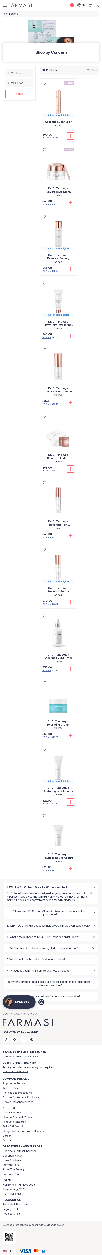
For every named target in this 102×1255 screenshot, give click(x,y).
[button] (19, 94)
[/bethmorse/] (20, 5)
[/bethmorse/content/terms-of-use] (11, 1088)
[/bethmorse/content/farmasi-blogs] (11, 1174)
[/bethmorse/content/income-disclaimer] (21, 1097)
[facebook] (6, 1039)
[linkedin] (31, 1039)
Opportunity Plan (13, 1155)
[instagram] (14, 1039)
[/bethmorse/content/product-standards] (14, 1121)
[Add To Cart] (70, 136)
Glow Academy (12, 1160)
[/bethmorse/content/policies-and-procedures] (17, 1092)
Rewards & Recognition (16, 1204)
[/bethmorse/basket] (90, 5)
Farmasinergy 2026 (14, 1189)
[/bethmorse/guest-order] (15, 1071)
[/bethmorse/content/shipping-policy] (14, 1083)
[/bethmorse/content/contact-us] (9, 1140)
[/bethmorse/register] (20, 1056)
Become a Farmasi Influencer (20, 1151)
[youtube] (23, 1039)
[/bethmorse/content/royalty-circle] (11, 1213)
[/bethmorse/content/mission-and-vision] (17, 1117)
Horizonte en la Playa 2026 (19, 1184)
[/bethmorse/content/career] (7, 1135)
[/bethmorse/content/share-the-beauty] (13, 1169)
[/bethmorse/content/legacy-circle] (11, 1209)
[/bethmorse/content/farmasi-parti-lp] (11, 1164)
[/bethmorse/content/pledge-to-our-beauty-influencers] (24, 1131)
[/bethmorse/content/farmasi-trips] (12, 1194)
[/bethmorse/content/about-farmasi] (12, 1112)
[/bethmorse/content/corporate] (13, 1126)
